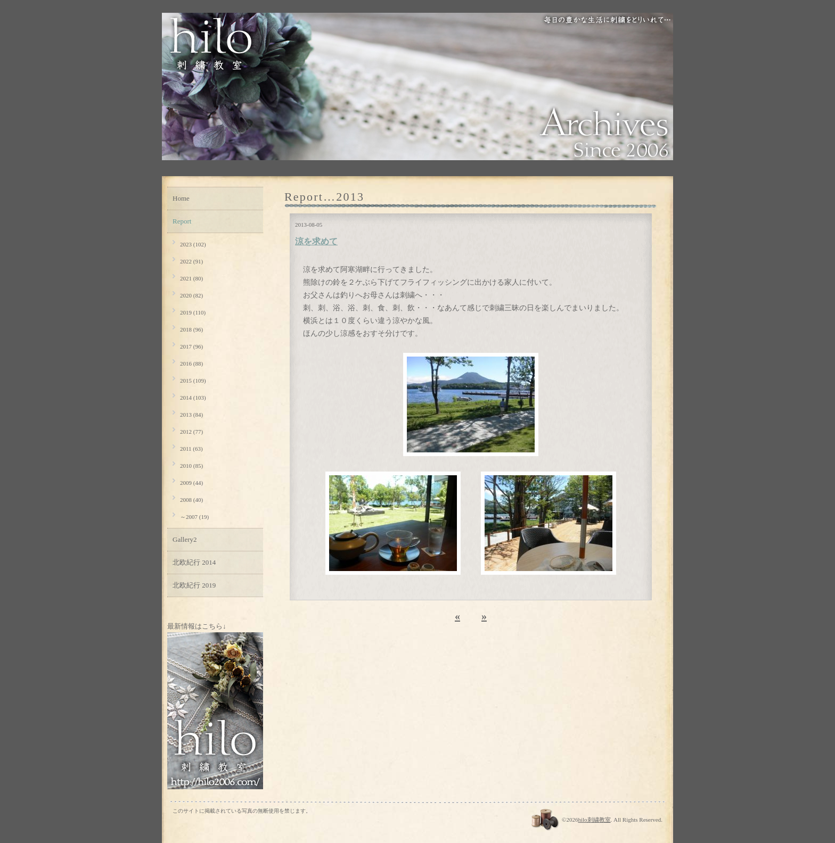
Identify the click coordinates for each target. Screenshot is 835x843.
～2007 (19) (194, 517)
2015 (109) (193, 380)
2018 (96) (191, 329)
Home (181, 198)
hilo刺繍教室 (594, 819)
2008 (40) (191, 500)
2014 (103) (193, 397)
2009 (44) (191, 483)
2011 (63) (191, 448)
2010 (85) (191, 465)
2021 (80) (191, 278)
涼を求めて (316, 241)
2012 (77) (191, 431)
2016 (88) (191, 363)
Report (182, 221)
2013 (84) (191, 414)
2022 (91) (191, 261)
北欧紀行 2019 (194, 585)
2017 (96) (191, 346)
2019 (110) (193, 312)
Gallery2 (185, 539)
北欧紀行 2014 (194, 562)
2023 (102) (193, 244)
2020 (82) (191, 295)
